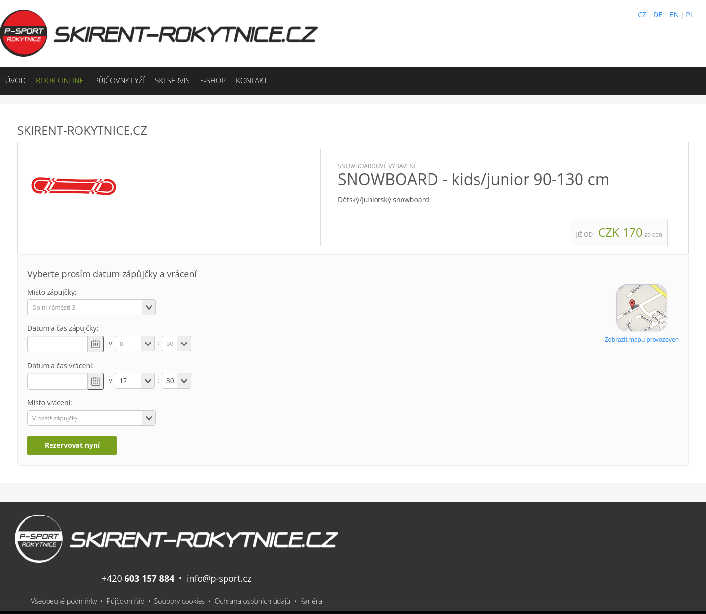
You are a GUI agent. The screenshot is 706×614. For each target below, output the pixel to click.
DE (658, 14)
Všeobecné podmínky (64, 601)
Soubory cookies (179, 601)
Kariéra (311, 601)
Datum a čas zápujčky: (62, 328)
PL (690, 14)
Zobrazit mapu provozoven (642, 339)
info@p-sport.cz (219, 578)
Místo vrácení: (49, 402)
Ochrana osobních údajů (253, 601)
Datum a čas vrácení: (60, 365)
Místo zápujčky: (51, 291)
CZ (642, 14)
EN (674, 14)
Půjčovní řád (126, 601)
